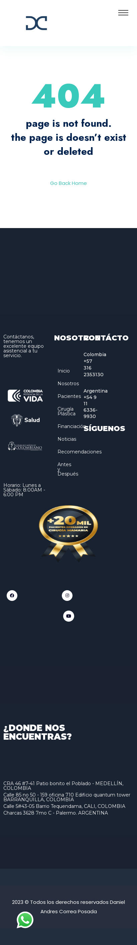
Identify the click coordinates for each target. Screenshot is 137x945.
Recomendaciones (79, 452)
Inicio (63, 371)
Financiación (71, 426)
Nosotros (68, 384)
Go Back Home (68, 183)
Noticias (66, 439)
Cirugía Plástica (66, 411)
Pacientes (69, 396)
